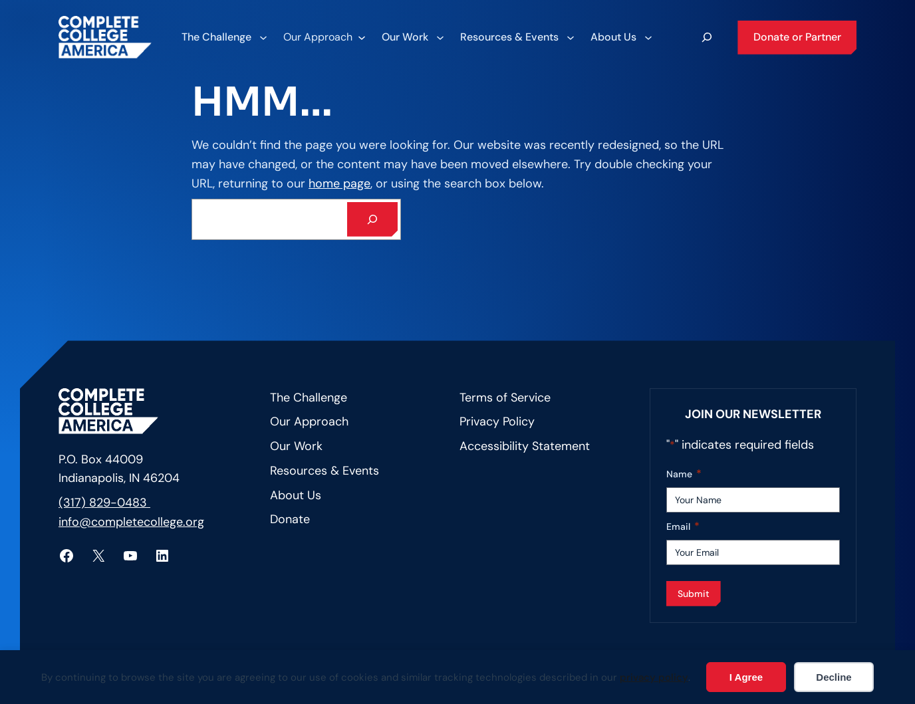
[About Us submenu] (620, 37)
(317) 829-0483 (104, 503)
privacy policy (654, 677)
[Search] (372, 219)
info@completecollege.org (131, 522)
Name (684, 474)
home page (339, 183)
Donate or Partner (797, 37)
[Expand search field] (707, 37)
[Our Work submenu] (412, 37)
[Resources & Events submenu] (516, 37)
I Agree (746, 677)
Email (683, 526)
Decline (833, 677)
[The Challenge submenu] (224, 37)
